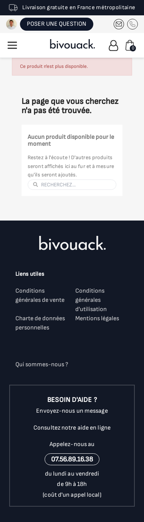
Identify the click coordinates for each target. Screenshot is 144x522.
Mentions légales (97, 318)
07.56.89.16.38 (72, 459)
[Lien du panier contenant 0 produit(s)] (130, 45)
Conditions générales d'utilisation (91, 300)
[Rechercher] (76, 185)
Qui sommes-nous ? (41, 364)
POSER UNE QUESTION (56, 24)
